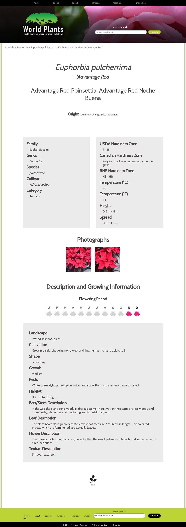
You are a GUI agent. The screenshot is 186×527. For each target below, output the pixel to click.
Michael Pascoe (79, 525)
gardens (96, 2)
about (56, 2)
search (75, 2)
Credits (116, 525)
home (37, 2)
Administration (100, 525)
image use (141, 2)
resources (74, 516)
